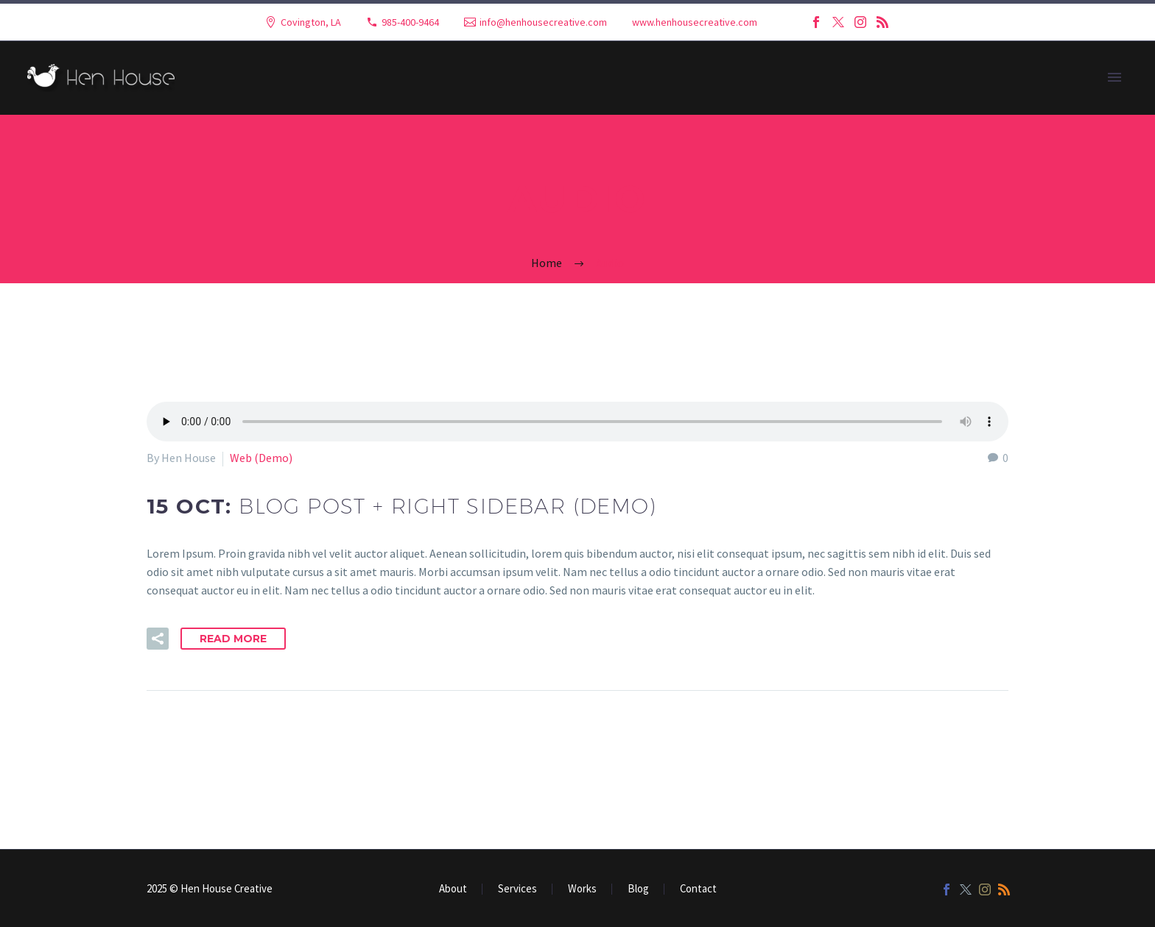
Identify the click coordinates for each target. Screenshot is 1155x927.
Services (517, 889)
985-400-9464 (410, 22)
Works (582, 889)
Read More (233, 638)
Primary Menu (1114, 77)
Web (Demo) (261, 457)
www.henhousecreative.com (694, 22)
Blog (638, 889)
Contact (698, 889)
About (453, 889)
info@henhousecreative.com (543, 22)
